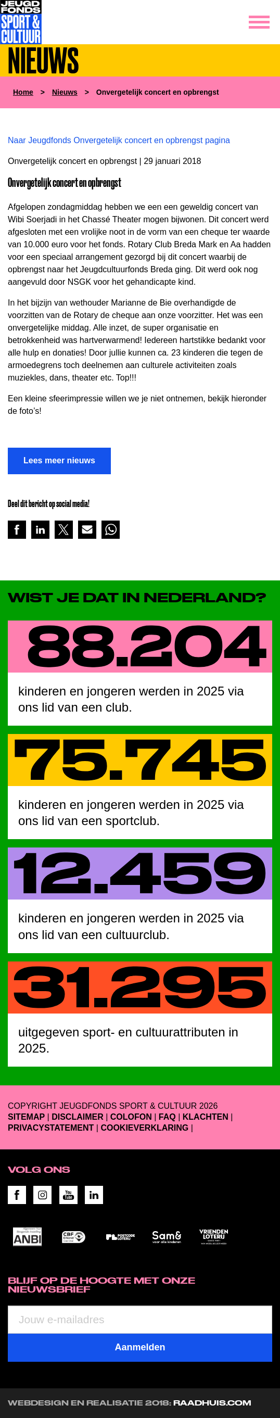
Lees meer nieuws (59, 460)
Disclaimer (78, 1116)
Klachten (205, 1116)
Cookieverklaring (144, 1127)
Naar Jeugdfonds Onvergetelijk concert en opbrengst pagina (119, 140)
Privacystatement (51, 1127)
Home (23, 92)
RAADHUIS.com (212, 1403)
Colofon (131, 1116)
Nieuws (65, 92)
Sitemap (26, 1116)
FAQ (167, 1116)
